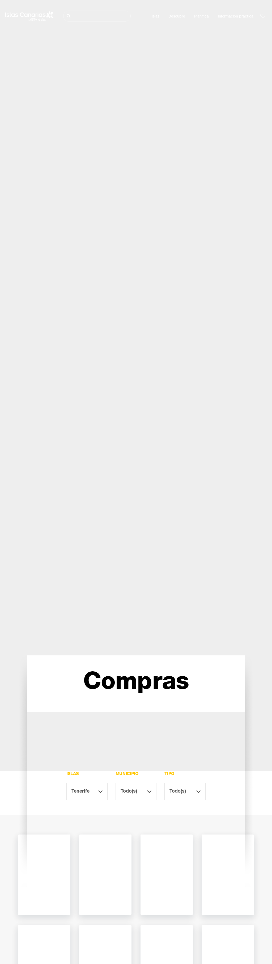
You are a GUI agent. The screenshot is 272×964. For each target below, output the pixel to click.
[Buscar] (97, 16)
